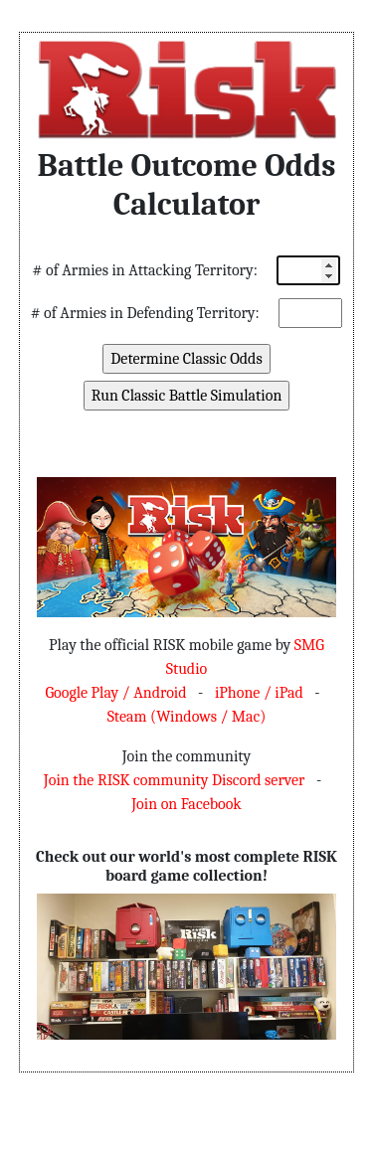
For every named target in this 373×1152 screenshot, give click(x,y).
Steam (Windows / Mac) (187, 717)
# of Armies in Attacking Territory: (145, 270)
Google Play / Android (115, 693)
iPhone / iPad (259, 693)
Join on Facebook (186, 804)
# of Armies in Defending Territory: (145, 313)
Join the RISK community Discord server (174, 780)
